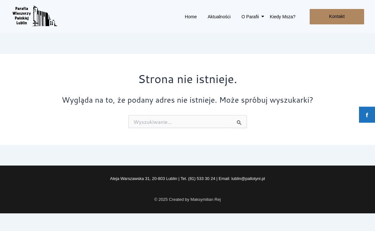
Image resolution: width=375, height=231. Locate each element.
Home (191, 16)
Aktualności (219, 16)
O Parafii (251, 16)
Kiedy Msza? (283, 16)
